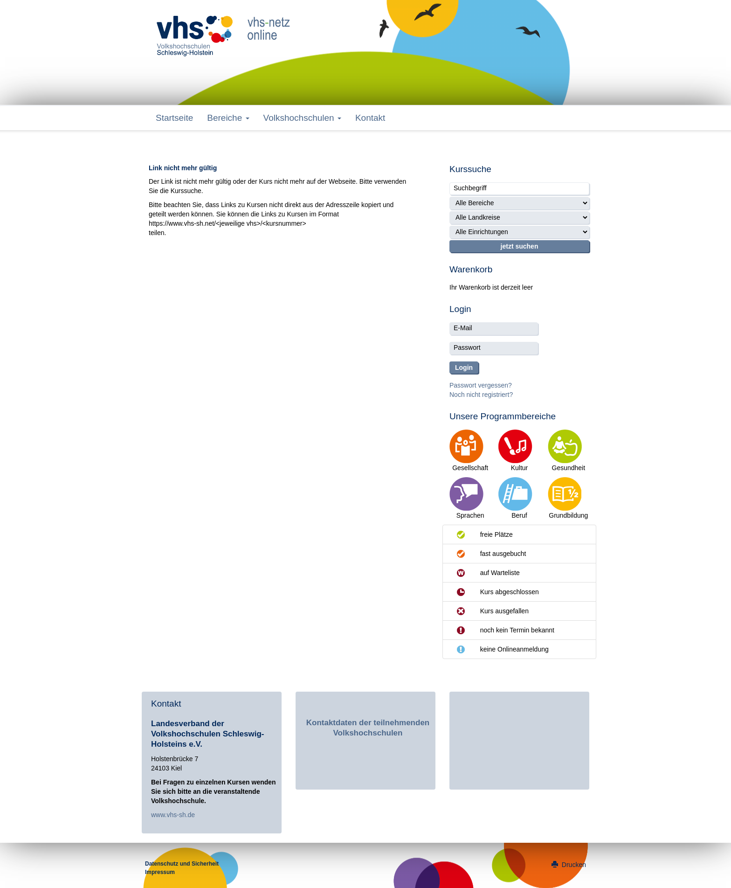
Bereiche (228, 118)
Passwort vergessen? (480, 385)
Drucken (569, 864)
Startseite (174, 118)
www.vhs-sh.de (173, 815)
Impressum (160, 872)
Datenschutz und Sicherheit (182, 863)
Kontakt (370, 118)
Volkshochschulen (302, 118)
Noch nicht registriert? (481, 394)
